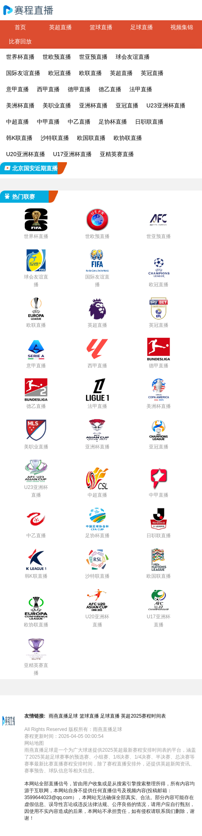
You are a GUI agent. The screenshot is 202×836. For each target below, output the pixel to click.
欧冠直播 (59, 73)
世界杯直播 (20, 57)
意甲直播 (17, 89)
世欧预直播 (57, 57)
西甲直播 (48, 89)
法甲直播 (140, 89)
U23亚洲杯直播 (165, 105)
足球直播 (141, 27)
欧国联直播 (91, 138)
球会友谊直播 (133, 57)
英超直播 (60, 27)
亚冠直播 (127, 105)
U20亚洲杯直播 (25, 154)
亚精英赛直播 (117, 154)
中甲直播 (48, 121)
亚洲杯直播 (93, 105)
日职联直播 (149, 121)
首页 (20, 27)
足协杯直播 (113, 121)
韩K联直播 (19, 138)
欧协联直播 (128, 138)
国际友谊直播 (23, 73)
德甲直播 (79, 89)
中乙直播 (79, 121)
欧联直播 (90, 73)
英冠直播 (152, 73)
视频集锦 (181, 27)
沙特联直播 (55, 138)
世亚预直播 (93, 57)
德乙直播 (110, 89)
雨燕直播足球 (63, 716)
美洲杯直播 (20, 105)
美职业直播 (57, 105)
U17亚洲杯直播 (72, 154)
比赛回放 (20, 41)
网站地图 (34, 743)
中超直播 (17, 121)
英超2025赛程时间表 (143, 716)
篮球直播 (101, 27)
